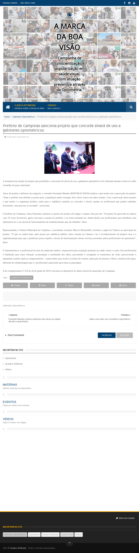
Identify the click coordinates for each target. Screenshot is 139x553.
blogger (124, 335)
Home (7, 117)
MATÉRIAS (10, 384)
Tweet (15, 285)
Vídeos (8, 369)
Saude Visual (67, 534)
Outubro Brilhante (14, 364)
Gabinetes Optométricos (24, 117)
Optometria (10, 358)
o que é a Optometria (29, 106)
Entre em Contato (125, 518)
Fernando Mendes (10, 3)
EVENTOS (9, 402)
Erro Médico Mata (27, 3)
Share (42, 285)
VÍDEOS (8, 419)
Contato (54, 106)
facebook (107, 335)
